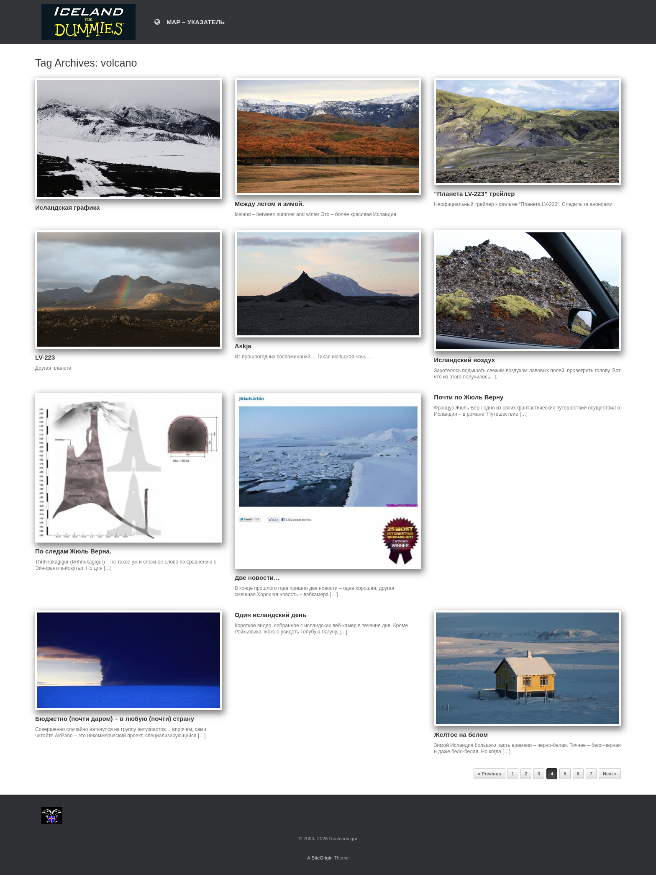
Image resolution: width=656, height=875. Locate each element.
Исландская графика (67, 207)
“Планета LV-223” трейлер (474, 193)
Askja (243, 346)
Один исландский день (271, 614)
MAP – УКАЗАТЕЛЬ (189, 22)
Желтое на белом (461, 734)
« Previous (489, 773)
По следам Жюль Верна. (73, 551)
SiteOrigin (322, 857)
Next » (610, 773)
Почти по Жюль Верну (468, 397)
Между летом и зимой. (269, 203)
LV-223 (45, 357)
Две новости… (257, 577)
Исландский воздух (464, 359)
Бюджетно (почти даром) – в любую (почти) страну (114, 718)
